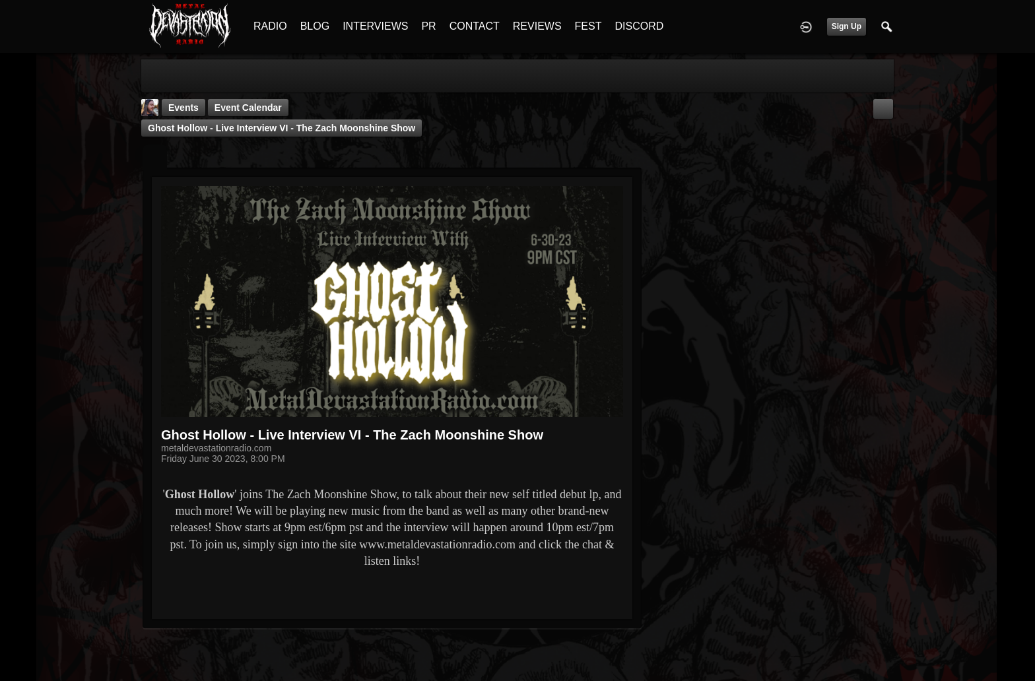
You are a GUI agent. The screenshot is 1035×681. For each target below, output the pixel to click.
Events (183, 107)
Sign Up (846, 26)
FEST (588, 26)
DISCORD (639, 26)
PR (428, 26)
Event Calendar (248, 107)
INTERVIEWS (375, 26)
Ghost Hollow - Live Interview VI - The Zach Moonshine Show (281, 128)
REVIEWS (537, 26)
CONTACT (475, 26)
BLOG (314, 26)
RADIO (270, 26)
